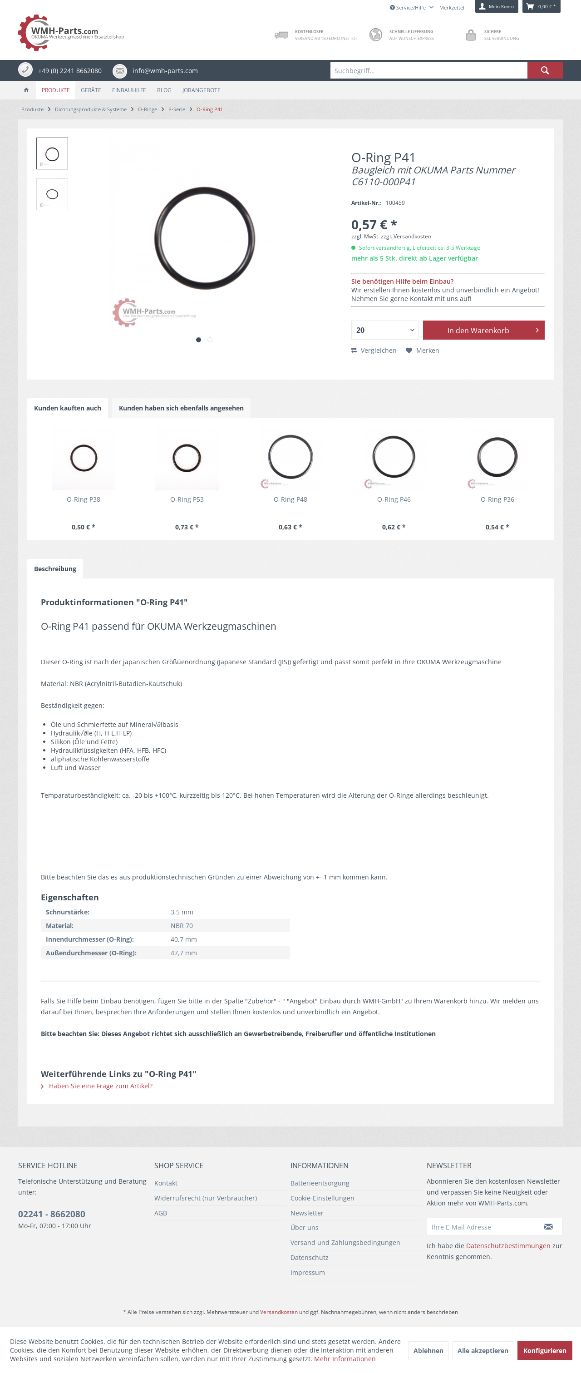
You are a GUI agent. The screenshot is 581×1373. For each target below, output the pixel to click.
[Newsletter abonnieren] (548, 1227)
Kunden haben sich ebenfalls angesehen (181, 408)
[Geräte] (91, 90)
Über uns (304, 1227)
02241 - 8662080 (51, 1214)
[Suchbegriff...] (446, 70)
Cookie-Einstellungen (322, 1198)
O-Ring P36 (497, 499)
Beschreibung (55, 568)
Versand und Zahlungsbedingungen (345, 1242)
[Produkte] (55, 90)
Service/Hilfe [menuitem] (408, 7)
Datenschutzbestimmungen (508, 1245)
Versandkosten (279, 1312)
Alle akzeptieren (483, 1350)
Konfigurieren (544, 1350)
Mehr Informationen (345, 1358)
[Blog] (164, 90)
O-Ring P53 (187, 499)
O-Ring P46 (394, 499)
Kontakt (165, 1183)
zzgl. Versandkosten (406, 236)
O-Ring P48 (290, 499)
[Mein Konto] (496, 6)
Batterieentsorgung (320, 1183)
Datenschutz (309, 1257)
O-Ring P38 (83, 499)
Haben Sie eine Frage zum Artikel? (97, 1086)
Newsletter (307, 1213)
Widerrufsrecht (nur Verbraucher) (205, 1198)
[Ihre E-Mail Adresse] (481, 1227)
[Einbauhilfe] (129, 90)
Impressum (307, 1272)
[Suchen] (545, 70)
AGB (160, 1213)
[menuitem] (446, 70)
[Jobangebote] (201, 90)
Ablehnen (428, 1350)
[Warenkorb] (541, 6)
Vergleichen (374, 350)
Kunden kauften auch (67, 408)
